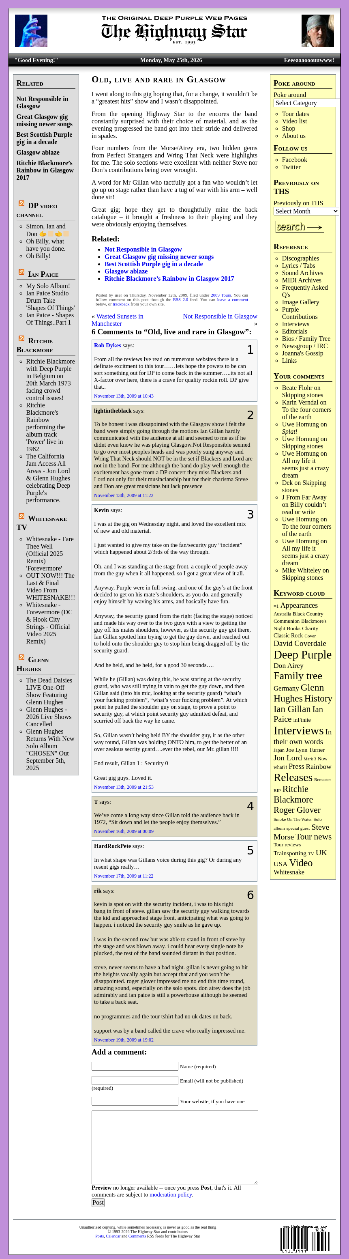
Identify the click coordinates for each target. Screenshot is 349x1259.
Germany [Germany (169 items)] (286, 688)
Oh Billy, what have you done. (46, 245)
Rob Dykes (107, 345)
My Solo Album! (48, 285)
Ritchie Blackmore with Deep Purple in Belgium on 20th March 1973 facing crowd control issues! (50, 379)
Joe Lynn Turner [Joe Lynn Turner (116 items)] (305, 750)
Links (289, 360)
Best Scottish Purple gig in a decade (45, 138)
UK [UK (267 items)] (322, 852)
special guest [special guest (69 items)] (298, 828)
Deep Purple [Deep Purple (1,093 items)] (303, 654)
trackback (121, 304)
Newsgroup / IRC (305, 345)
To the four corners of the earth (307, 413)
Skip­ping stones (302, 395)
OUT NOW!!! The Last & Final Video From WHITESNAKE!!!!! (53, 586)
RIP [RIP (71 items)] (277, 790)
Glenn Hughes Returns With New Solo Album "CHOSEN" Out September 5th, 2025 (50, 749)
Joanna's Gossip (302, 353)
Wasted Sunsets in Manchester (117, 320)
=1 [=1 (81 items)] (276, 606)
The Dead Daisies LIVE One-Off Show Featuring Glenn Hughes (49, 691)
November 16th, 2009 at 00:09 (124, 831)
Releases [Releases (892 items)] (293, 777)
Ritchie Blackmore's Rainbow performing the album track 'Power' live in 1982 (45, 427)
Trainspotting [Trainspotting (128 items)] (290, 853)
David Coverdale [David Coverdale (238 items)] (300, 643)
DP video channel (37, 210)
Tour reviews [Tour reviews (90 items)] (287, 845)
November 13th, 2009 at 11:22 (124, 495)
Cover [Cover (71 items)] (310, 635)
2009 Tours (221, 295)
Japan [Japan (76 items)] (279, 750)
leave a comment (232, 299)
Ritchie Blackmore (35, 345)
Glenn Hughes (33, 664)
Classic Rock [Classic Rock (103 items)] (288, 636)
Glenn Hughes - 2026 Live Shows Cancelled (49, 716)
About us (294, 135)
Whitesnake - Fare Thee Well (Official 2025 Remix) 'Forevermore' (50, 554)
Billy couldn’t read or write (304, 508)
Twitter (291, 167)
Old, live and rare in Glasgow (159, 79)
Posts (99, 1236)
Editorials (294, 331)
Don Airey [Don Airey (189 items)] (289, 665)
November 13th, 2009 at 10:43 (124, 396)
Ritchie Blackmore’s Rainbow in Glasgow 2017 (45, 170)
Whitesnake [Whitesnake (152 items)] (289, 872)
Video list (294, 121)
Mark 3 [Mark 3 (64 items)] (310, 759)
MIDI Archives (301, 280)
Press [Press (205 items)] (296, 766)
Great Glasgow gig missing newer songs (45, 120)
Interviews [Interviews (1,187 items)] (299, 730)
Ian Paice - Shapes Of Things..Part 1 (50, 319)
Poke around (290, 94)
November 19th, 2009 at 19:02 (124, 1040)
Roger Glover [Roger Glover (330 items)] (297, 810)
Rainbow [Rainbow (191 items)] (319, 766)
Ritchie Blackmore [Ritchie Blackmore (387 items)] (293, 794)
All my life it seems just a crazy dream (305, 468)
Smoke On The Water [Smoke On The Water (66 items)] (293, 819)
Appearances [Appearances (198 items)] (299, 605)
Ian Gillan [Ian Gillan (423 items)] (292, 709)
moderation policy (171, 1194)
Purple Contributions (300, 313)
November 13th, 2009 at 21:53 (124, 787)
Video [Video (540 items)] (301, 862)
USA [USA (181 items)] (281, 864)
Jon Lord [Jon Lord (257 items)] (288, 757)
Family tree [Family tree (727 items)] (298, 676)
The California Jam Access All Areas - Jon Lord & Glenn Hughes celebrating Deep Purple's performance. (48, 478)
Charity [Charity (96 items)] (310, 628)
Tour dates (295, 113)
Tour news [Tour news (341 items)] (313, 836)
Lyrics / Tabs (298, 265)
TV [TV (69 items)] (311, 853)
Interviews (296, 324)
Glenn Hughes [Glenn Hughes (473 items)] (299, 693)
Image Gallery (300, 302)
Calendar (113, 1236)
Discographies (300, 258)
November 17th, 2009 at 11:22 (124, 876)
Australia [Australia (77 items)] (282, 614)
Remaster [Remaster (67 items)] (322, 779)
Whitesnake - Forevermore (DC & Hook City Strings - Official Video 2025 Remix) (49, 623)
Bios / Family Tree (306, 338)
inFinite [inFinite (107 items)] (301, 720)
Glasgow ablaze (38, 152)
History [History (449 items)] (318, 698)
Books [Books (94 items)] (294, 628)
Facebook (294, 159)
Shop (288, 128)
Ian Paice (43, 274)
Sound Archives (302, 272)
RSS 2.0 (180, 299)
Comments (137, 1236)
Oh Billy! (38, 255)
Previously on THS (298, 203)
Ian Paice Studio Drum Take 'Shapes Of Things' (50, 300)
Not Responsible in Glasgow (143, 249)
